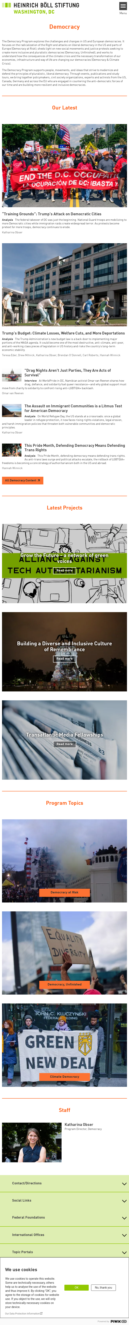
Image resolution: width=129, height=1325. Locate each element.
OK (76, 1287)
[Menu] (123, 6)
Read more (65, 570)
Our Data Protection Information (22, 1313)
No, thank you (103, 1287)
